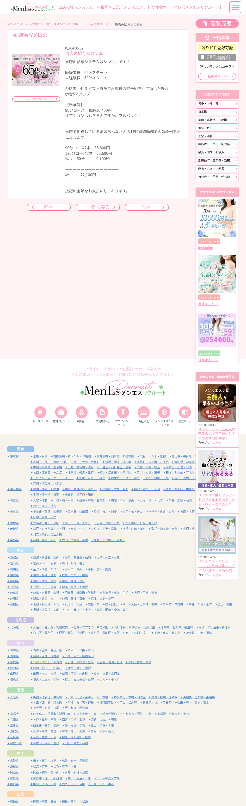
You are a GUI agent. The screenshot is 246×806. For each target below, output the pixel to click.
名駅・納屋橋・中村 (46, 604)
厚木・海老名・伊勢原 (180, 489)
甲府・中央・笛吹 (44, 581)
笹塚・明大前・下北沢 (180, 472)
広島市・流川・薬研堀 (47, 778)
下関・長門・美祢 (102, 784)
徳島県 (14, 801)
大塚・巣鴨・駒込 (148, 467)
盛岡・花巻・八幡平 (46, 656)
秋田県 (14, 667)
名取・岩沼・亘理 (111, 662)
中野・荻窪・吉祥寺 (92, 478)
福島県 (14, 679)
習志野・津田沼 (78, 511)
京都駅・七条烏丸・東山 (173, 713)
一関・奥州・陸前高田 (79, 656)
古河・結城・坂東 (194, 528)
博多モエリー (208, 304)
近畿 (21, 690)
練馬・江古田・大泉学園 (115, 472)
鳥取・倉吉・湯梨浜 (75, 760)
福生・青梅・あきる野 (188, 478)
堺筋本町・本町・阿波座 (214, 144)
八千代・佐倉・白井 (161, 511)
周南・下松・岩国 (73, 784)
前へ (49, 207)
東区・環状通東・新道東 (214, 627)
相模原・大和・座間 (115, 489)
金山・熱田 (225, 604)
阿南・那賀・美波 (44, 801)
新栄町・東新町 (173, 604)
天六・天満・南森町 (81, 697)
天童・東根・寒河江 (107, 673)
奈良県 (14, 737)
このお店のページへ (36, 98)
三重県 (14, 725)
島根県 (14, 766)
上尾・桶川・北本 (151, 500)
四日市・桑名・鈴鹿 (46, 725)
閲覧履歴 (221, 23)
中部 (21, 550)
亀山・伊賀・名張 (102, 725)
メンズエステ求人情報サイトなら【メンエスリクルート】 (45, 24)
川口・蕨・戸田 (63, 500)
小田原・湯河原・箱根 (79, 494)
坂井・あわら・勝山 (75, 575)
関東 (21, 449)
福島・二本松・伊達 (46, 679)
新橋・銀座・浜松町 (118, 461)
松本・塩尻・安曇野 (75, 586)
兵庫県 (14, 719)
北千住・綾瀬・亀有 (81, 472)
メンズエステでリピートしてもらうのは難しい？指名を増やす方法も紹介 (216, 566)
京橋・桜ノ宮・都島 (81, 702)
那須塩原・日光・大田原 (141, 523)
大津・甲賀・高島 (44, 731)
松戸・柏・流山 (133, 511)
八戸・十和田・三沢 (81, 650)
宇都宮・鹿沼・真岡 (46, 523)
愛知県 (14, 604)
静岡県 (14, 598)
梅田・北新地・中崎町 (212, 119)
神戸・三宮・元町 (44, 719)
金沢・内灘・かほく (46, 569)
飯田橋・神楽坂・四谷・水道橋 (194, 461)
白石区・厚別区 (43, 632)
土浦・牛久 (78, 528)
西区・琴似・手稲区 (72, 632)
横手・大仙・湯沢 (79, 667)
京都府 (14, 713)
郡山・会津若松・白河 (79, 679)
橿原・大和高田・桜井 (76, 737)
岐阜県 (14, 592)
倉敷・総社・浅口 (76, 772)
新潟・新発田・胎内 (46, 557)
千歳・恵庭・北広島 (167, 632)
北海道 (20, 620)
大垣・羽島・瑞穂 (145, 592)
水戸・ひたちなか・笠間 (49, 528)
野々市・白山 (73, 569)
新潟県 (14, 557)
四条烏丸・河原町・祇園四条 (52, 713)
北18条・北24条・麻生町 (177, 627)
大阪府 (14, 697)
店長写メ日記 (99, 24)
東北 (21, 643)
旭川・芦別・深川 (136, 632)
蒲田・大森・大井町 (86, 461)
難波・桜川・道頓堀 (164, 697)
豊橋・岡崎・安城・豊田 (112, 609)
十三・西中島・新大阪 (47, 702)
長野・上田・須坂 (44, 586)
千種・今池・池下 (200, 604)
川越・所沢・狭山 (122, 500)
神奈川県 (16, 489)
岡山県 (14, 772)
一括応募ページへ (217, 76)
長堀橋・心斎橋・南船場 (199, 697)
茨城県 (14, 528)
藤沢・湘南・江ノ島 (147, 489)
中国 (21, 753)
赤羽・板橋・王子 (148, 472)
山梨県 (14, 581)
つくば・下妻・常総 (104, 528)
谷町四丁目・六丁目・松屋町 (118, 702)
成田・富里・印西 (44, 517)
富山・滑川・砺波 (44, 563)
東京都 (14, 456)
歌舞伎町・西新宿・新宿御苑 (217, 160)
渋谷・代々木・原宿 (153, 456)
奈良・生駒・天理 (44, 737)
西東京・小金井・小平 (125, 478)
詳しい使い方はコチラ (215, 66)
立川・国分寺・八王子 (47, 483)
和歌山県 (16, 743)
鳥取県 (14, 760)
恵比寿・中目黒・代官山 (214, 176)
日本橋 (202, 111)
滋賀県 (14, 731)
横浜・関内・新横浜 (211, 152)
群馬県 (14, 540)
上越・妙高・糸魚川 (110, 557)
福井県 (14, 575)
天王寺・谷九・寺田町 (157, 702)
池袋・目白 (205, 128)
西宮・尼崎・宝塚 (73, 719)
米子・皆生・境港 (44, 760)
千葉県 (14, 511)
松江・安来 (40, 766)
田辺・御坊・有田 (76, 743)
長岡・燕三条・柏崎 (78, 557)
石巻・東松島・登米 (81, 662)
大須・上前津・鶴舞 (144, 604)
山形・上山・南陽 (44, 673)
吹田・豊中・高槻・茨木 (193, 702)
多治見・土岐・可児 (115, 592)
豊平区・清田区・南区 (105, 632)
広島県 (14, 778)
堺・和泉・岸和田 (76, 707)
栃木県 (14, 523)
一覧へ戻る (98, 207)
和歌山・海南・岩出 (46, 743)
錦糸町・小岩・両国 (179, 467)
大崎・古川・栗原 (139, 662)
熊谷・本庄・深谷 (44, 505)
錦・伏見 (111, 604)
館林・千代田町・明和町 (109, 540)
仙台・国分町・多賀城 (47, 662)
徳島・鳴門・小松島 (75, 801)
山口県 (14, 784)
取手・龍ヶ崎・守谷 (164, 528)
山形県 (14, 673)
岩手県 (14, 656)
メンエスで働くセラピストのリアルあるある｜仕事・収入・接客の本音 (216, 500)
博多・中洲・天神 (209, 103)
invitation (205, 248)
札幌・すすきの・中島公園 (91, 627)
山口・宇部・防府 (44, 784)
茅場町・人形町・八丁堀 (153, 461)
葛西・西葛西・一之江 (47, 472)
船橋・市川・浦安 (105, 511)
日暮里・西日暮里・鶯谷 (115, 467)
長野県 (14, 586)
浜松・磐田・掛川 (44, 598)
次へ (147, 207)
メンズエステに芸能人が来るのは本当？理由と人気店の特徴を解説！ (216, 433)
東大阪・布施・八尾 (46, 707)
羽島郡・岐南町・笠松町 (81, 592)
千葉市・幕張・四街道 (47, 511)
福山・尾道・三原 (79, 778)
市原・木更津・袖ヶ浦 (194, 511)
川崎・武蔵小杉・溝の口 (81, 489)
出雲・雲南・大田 (64, 766)
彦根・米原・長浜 (102, 731)
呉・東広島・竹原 (108, 778)
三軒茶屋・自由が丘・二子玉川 (53, 478)
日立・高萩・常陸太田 (47, 534)
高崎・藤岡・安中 (44, 540)
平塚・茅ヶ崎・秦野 (46, 494)
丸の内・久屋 (73, 604)
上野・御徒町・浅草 (81, 467)
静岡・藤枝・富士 (73, 598)
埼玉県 (14, 500)
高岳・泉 (93, 604)
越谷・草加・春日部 (92, 500)
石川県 (14, 569)
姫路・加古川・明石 (104, 719)
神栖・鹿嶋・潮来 (134, 528)
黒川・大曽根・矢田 (46, 609)
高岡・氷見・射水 (73, 563)
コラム (217, 442)
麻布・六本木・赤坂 (211, 168)
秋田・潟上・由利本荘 (47, 667)
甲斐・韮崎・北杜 (73, 581)
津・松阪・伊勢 (75, 725)
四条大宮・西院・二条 (137, 713)
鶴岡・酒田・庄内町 (75, 673)
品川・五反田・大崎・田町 (50, 461)
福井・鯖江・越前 (44, 575)
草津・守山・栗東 (73, 731)
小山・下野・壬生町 (78, 523)
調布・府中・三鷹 (157, 478)
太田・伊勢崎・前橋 (75, 540)
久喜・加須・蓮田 (180, 500)
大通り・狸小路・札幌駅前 (50, 627)
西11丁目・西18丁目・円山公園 (134, 627)
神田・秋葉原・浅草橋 (47, 467)
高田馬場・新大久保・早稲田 (72, 456)
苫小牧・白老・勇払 (199, 632)
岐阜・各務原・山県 (46, 592)
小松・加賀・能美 (99, 569)
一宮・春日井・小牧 (78, 609)
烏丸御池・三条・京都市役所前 (96, 713)
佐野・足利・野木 (108, 523)
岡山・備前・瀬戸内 (46, 772)
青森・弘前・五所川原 (47, 650)
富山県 (14, 563)
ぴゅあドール (208, 360)
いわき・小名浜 (109, 679)
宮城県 (14, 662)
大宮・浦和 (205, 136)
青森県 (14, 650)
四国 (21, 794)
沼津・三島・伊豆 (102, 598)
